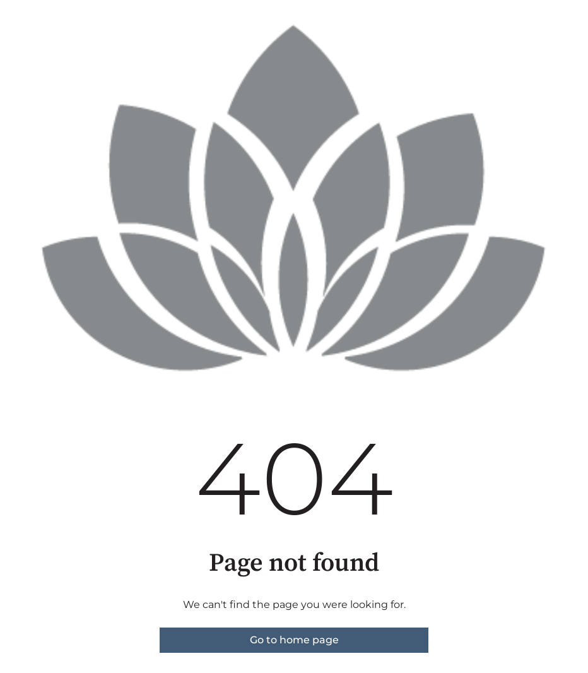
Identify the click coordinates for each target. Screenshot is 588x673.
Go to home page (294, 640)
